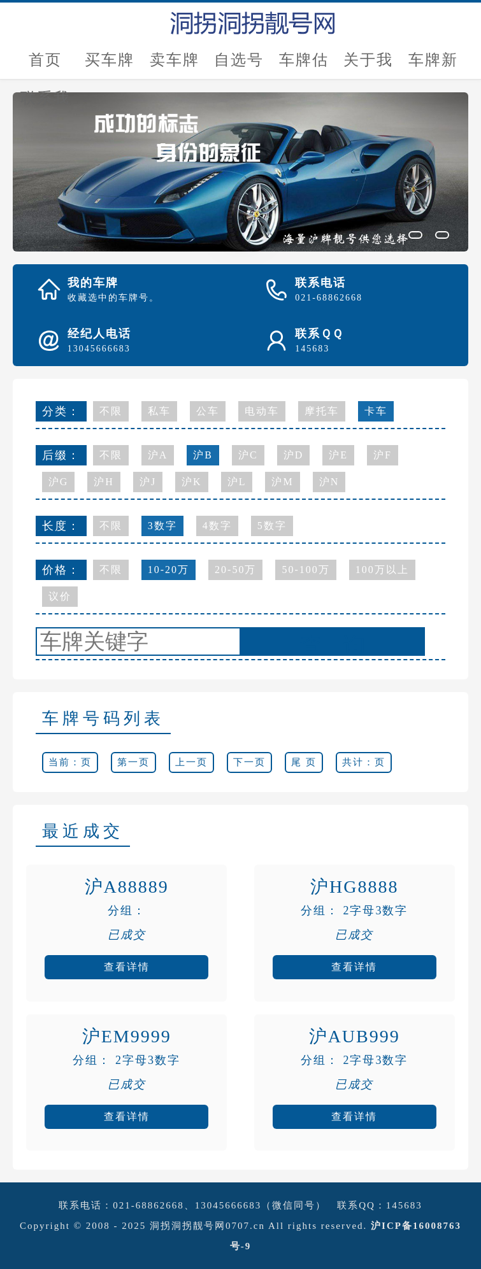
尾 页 (304, 762)
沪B (203, 455)
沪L (237, 481)
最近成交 (83, 831)
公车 (207, 411)
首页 (45, 60)
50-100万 (305, 569)
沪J (148, 481)
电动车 (262, 411)
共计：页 (363, 762)
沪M (282, 481)
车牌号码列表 (103, 718)
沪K (192, 481)
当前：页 (70, 762)
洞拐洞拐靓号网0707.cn (207, 1226)
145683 (404, 1205)
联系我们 (45, 103)
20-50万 (235, 569)
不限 (110, 411)
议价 (59, 596)
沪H (104, 481)
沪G (58, 481)
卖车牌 (174, 60)
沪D (294, 455)
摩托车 (322, 411)
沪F (382, 455)
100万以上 (382, 569)
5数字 (272, 525)
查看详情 (127, 966)
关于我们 (368, 65)
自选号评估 (239, 65)
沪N (329, 481)
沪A (158, 455)
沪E (338, 455)
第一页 (133, 762)
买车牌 (109, 60)
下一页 (249, 762)
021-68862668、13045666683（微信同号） (219, 1205)
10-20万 (168, 569)
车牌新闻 (433, 65)
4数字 (217, 525)
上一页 (191, 762)
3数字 (162, 525)
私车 (159, 411)
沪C (248, 455)
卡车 (375, 411)
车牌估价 (304, 65)
